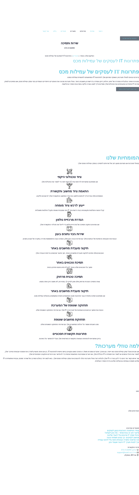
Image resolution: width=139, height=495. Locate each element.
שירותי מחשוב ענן (132, 416)
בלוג (54, 31)
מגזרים (63, 31)
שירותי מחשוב (134, 413)
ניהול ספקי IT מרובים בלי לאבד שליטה (123, 435)
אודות (92, 31)
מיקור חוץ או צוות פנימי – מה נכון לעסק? (122, 433)
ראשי (101, 31)
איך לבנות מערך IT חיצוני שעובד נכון (124, 442)
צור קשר (46, 31)
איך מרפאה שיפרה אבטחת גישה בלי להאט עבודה (118, 440)
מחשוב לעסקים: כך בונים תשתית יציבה (123, 437)
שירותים (83, 31)
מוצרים (73, 31)
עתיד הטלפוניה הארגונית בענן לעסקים (123, 430)
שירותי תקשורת (133, 421)
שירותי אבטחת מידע (131, 419)
